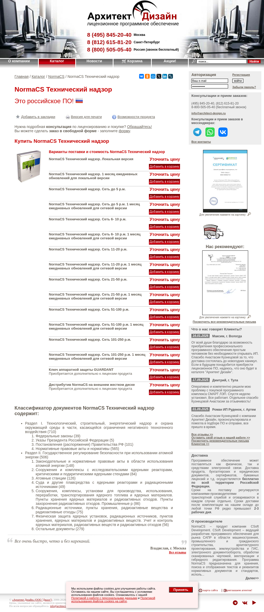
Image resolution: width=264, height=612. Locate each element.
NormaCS (56, 76)
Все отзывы (177, 552)
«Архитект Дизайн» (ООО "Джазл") (32, 599)
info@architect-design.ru (208, 113)
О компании (19, 61)
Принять (180, 590)
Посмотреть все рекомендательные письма (224, 321)
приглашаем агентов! (238, 590)
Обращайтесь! (139, 127)
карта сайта (210, 590)
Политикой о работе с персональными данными (104, 598)
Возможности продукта (133, 117)
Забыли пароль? (244, 87)
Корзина (132, 61)
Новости (94, 61)
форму (124, 131)
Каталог (57, 61)
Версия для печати (83, 117)
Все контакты (201, 141)
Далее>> (252, 578)
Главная (22, 76)
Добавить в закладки (35, 117)
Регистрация (241, 74)
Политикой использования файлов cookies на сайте (113, 599)
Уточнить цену (165, 159)
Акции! (170, 61)
